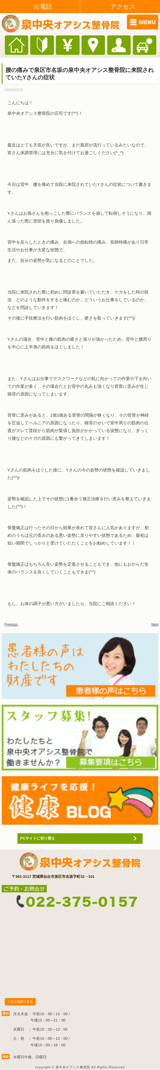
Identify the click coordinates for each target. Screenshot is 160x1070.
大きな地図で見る (20, 1001)
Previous (11, 625)
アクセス (122, 6)
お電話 (43, 6)
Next (155, 625)
